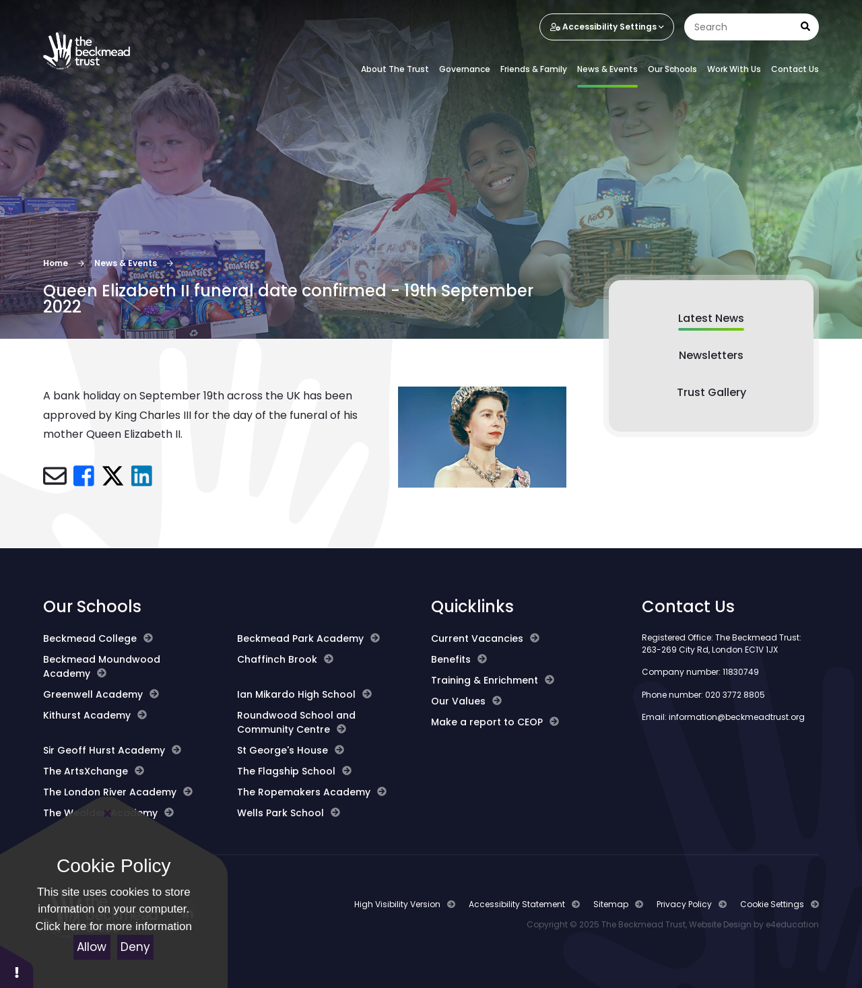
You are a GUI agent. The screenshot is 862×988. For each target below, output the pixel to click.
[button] (17, 966)
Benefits (459, 659)
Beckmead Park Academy (308, 638)
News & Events (125, 263)
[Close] (108, 813)
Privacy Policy (684, 904)
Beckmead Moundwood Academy (101, 666)
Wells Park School (288, 813)
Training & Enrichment (492, 680)
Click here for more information (114, 926)
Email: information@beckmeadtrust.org (723, 717)
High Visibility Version (397, 904)
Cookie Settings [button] (772, 904)
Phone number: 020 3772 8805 (703, 694)
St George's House (290, 750)
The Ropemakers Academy (312, 792)
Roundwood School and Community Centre (296, 722)
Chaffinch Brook (285, 659)
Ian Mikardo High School (304, 694)
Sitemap (610, 904)
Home (55, 263)
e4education (792, 924)
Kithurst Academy (95, 715)
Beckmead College (98, 638)
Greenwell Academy (101, 694)
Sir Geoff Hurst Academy (112, 750)
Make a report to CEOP (495, 722)
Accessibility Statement (517, 904)
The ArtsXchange (93, 771)
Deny (135, 947)
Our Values (466, 701)
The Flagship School (294, 771)
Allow (91, 947)
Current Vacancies (485, 638)
